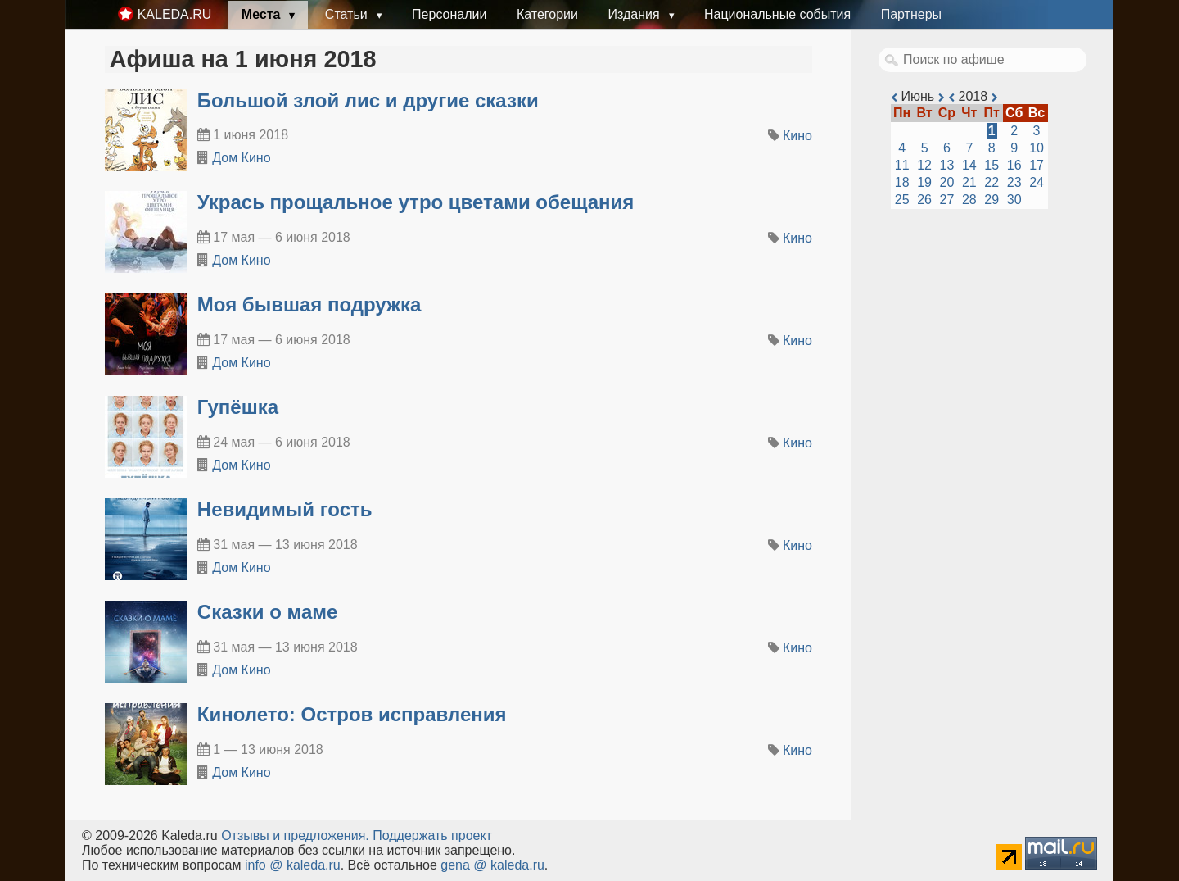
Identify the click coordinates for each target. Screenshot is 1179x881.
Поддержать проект (432, 835)
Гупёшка (237, 407)
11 (902, 165)
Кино (797, 136)
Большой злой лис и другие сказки (368, 100)
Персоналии (449, 14)
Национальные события (777, 14)
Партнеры (911, 14)
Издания (635, 14)
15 (991, 165)
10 (1036, 148)
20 (947, 182)
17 (1036, 165)
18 (902, 182)
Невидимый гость (285, 509)
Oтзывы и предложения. (295, 835)
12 (924, 165)
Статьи (348, 14)
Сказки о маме (267, 612)
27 (947, 200)
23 (1014, 182)
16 (1014, 165)
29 (991, 200)
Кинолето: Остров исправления (352, 714)
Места (263, 14)
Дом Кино (241, 158)
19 (924, 182)
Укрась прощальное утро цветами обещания (416, 202)
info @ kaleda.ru (293, 865)
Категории (547, 14)
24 (1036, 182)
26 (924, 200)
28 (969, 200)
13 (947, 165)
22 (991, 182)
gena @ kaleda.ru (492, 865)
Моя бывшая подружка (309, 304)
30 (1014, 200)
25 (902, 200)
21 (969, 182)
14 (969, 165)
